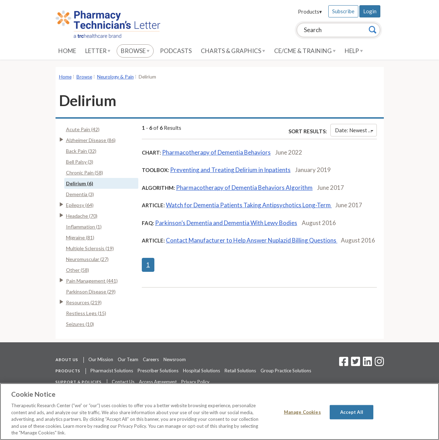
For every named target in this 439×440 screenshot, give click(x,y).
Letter (97, 50)
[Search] (372, 30)
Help (354, 50)
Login (369, 11)
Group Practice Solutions (286, 370)
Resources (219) (84, 302)
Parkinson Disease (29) (91, 291)
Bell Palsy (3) (79, 162)
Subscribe (343, 11)
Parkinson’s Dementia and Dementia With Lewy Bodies (226, 222)
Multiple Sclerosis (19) (90, 248)
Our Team (128, 359)
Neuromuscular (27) (87, 259)
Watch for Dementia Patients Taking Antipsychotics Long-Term (249, 205)
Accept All (351, 412)
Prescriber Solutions (158, 370)
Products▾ (310, 11)
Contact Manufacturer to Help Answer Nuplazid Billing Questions (251, 240)
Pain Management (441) (92, 281)
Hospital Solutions (201, 370)
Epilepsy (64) (80, 205)
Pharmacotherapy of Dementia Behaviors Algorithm (244, 187)
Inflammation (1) (84, 227)
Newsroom (174, 359)
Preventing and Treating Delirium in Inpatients (230, 169)
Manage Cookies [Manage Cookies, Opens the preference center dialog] (302, 412)
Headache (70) (81, 216)
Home (67, 50)
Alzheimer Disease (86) (91, 140)
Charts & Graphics (233, 50)
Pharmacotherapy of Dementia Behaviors (216, 152)
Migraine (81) (80, 237)
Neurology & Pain (115, 77)
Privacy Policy (195, 382)
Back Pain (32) (81, 151)
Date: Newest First (355, 130)
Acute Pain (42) (83, 129)
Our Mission (100, 359)
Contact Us (123, 382)
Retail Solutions (240, 370)
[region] (219, 411)
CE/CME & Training (305, 50)
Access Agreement (158, 382)
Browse (135, 50)
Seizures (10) (80, 324)
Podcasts (176, 50)
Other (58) (77, 270)
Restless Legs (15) (86, 313)
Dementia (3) (80, 194)
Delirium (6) (79, 183)
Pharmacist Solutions (111, 370)
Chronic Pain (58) (84, 173)
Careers (151, 359)
